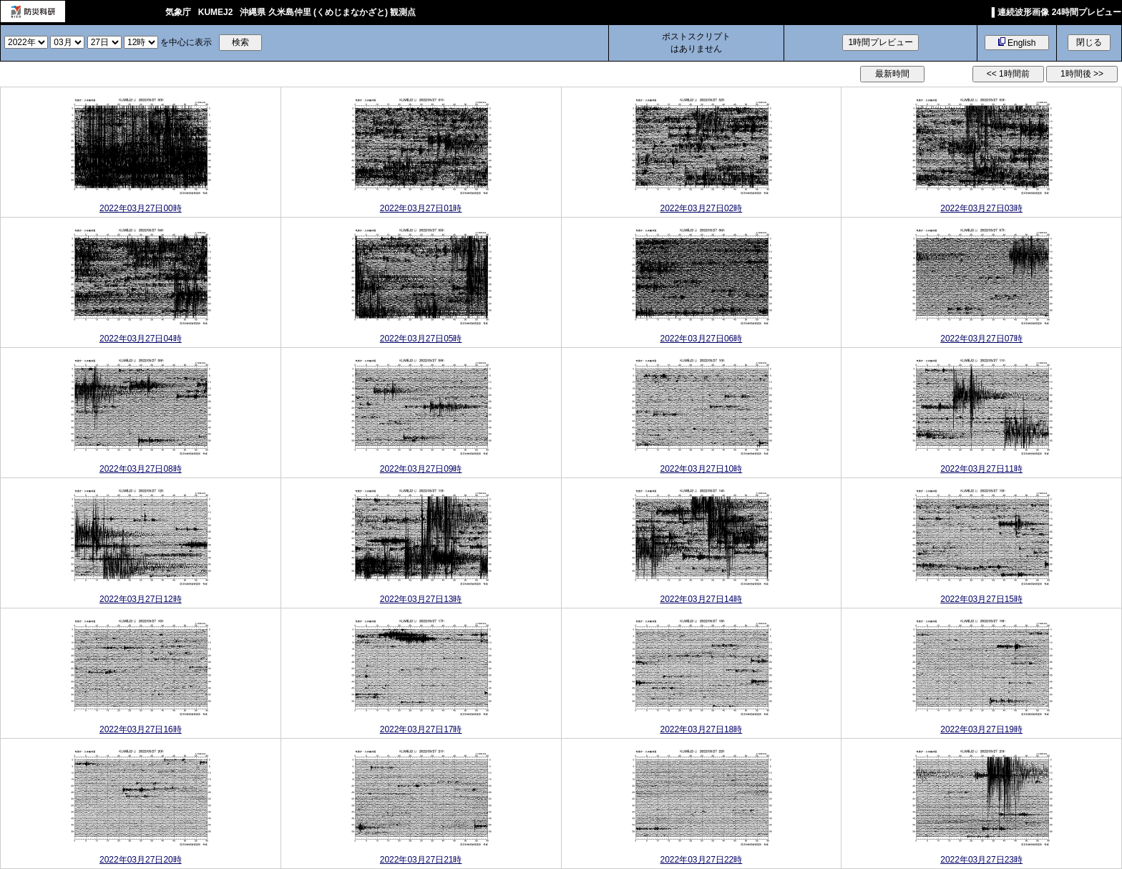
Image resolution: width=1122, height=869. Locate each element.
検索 (240, 42)
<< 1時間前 (1008, 74)
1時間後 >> (1081, 74)
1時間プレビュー (880, 42)
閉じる (1089, 42)
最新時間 (892, 74)
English (1017, 42)
